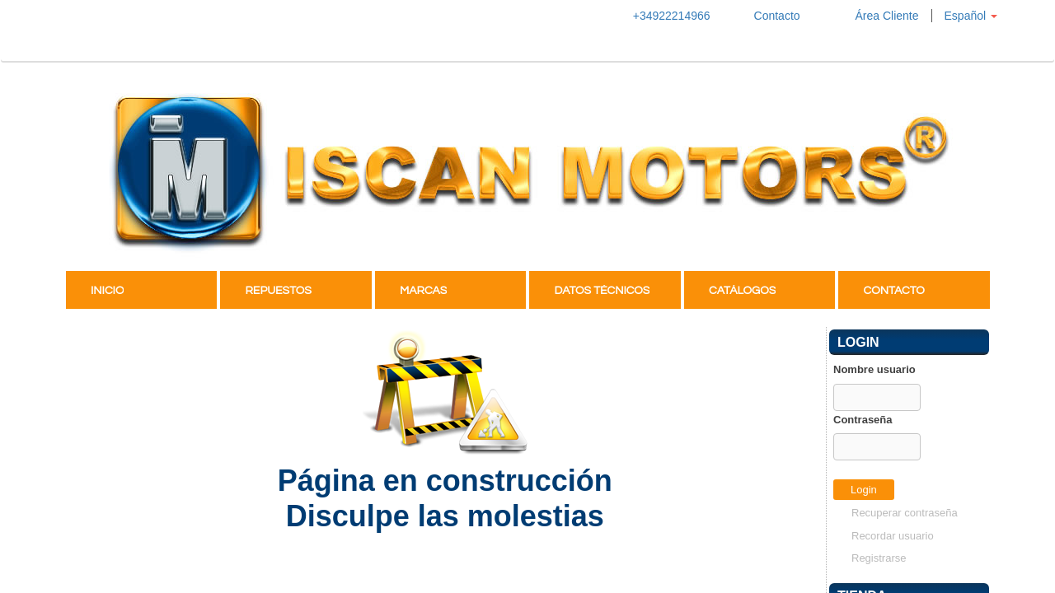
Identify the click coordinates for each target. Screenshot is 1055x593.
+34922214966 (663, 15)
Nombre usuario (874, 369)
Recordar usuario (892, 536)
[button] (970, 15)
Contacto (767, 15)
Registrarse (878, 558)
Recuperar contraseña (904, 513)
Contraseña (863, 419)
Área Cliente (872, 15)
